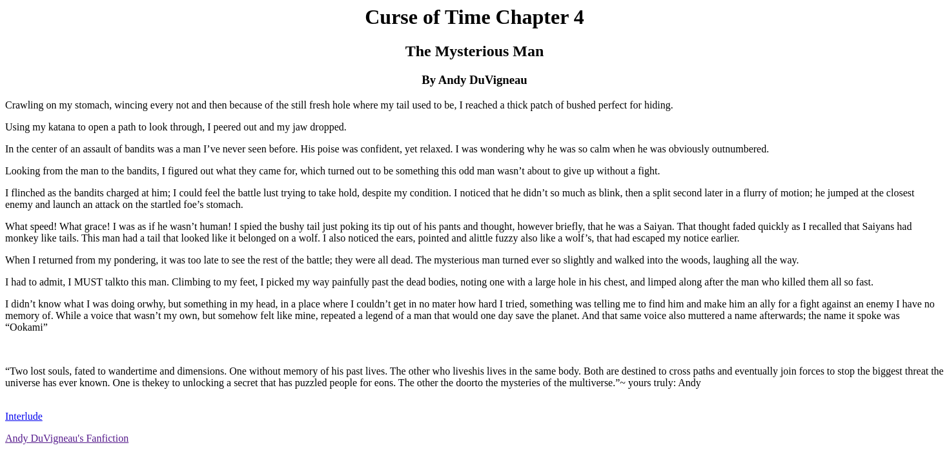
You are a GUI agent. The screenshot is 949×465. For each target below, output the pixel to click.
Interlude (24, 416)
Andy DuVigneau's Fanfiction (66, 438)
